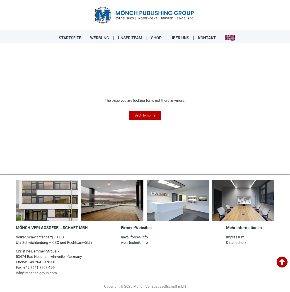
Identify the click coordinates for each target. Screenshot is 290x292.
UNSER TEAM (130, 38)
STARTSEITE (70, 38)
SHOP (156, 38)
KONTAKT (207, 38)
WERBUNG (99, 38)
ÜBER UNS (179, 38)
